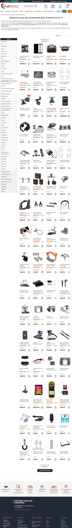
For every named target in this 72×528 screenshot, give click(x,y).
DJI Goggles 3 (63, 56)
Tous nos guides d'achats (36, 525)
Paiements (20, 520)
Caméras (21, 11)
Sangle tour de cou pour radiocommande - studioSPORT (38, 369)
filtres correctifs (48, 28)
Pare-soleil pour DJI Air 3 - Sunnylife (24, 135)
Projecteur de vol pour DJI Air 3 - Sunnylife (64, 187)
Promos (70, 11)
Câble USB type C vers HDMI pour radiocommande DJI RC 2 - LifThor (37, 239)
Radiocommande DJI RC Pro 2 (24, 57)
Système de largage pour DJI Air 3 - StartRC (24, 213)
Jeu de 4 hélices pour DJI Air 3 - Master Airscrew (64, 426)
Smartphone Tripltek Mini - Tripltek (38, 57)
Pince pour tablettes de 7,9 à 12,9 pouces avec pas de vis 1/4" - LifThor (52, 109)
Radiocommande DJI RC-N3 (51, 82)
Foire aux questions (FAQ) (37, 522)
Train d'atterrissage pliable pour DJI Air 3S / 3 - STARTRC (25, 161)
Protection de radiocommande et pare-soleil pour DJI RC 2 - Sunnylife (51, 135)
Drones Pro (15, 11)
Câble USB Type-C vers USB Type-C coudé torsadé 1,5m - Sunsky (25, 452)
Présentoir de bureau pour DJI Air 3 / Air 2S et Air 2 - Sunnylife (25, 187)
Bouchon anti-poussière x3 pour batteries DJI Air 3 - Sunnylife (37, 135)
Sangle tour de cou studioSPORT (38, 426)
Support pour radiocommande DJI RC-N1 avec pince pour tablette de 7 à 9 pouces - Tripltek (38, 161)
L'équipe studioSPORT (6, 520)
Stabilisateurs (38, 11)
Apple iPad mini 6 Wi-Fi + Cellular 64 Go (37, 400)
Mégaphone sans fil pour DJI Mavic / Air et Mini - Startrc (51, 187)
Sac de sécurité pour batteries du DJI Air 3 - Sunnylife (37, 187)
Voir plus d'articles (44, 471)
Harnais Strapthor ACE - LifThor (64, 213)
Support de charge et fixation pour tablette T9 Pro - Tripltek (64, 135)
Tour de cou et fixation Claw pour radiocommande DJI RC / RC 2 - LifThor (25, 82)
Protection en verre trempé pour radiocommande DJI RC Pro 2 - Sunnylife (51, 291)
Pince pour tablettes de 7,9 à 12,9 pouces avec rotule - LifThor (25, 109)
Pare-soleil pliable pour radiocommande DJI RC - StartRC (24, 369)
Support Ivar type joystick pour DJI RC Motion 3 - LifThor (24, 400)
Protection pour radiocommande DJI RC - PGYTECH (37, 82)
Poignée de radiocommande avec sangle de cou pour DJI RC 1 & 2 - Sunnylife (51, 239)
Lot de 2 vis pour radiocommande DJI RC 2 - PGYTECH (37, 213)
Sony (47, 524)
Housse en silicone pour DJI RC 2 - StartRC (64, 369)
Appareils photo (29, 11)
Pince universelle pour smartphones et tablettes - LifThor (52, 426)
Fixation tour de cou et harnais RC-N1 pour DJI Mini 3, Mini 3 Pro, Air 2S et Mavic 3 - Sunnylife (25, 317)
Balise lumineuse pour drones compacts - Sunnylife (24, 426)
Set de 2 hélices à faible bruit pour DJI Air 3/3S (64, 343)
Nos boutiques (6, 523)
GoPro (47, 522)
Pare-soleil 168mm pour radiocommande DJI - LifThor (24, 239)
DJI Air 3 (36, 21)
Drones (2, 11)
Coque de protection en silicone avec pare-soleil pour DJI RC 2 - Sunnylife (51, 317)
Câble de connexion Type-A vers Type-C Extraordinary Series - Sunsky (38, 452)
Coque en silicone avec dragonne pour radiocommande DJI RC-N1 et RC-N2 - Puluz (51, 161)
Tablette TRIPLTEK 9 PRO (64, 109)
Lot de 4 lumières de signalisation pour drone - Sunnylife (38, 265)
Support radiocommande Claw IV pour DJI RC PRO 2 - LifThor (37, 343)
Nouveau (64, 11)
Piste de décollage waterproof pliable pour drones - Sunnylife (64, 400)
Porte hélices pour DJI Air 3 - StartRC (51, 265)
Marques (59, 11)
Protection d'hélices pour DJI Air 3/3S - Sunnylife (65, 82)
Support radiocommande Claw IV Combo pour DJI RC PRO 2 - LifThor (52, 343)
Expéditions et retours (21, 522)
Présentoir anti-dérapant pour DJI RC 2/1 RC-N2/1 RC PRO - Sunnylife (64, 239)
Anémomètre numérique (50, 400)
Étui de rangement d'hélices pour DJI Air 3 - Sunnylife (38, 291)
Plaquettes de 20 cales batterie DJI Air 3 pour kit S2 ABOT (52, 452)
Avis (28, 59)
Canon (48, 526)
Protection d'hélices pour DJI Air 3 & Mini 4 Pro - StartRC (65, 161)
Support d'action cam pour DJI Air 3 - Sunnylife (64, 317)
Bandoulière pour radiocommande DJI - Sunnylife (24, 291)
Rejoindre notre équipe (7, 526)
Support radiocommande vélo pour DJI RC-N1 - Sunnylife (38, 109)
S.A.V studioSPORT (22, 525)
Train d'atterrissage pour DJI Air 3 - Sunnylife (65, 265)
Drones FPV (8, 11)
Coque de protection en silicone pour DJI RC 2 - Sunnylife (38, 317)
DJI (54, 11)
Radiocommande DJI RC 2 (51, 57)
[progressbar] (44, 466)
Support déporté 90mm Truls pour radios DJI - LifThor (64, 452)
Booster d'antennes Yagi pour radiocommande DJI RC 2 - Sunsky (51, 213)
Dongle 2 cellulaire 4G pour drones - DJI (25, 343)
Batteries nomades (48, 11)
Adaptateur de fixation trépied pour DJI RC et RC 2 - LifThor (52, 369)
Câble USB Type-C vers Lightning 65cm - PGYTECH (65, 291)
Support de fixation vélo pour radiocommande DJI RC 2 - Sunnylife (24, 265)
